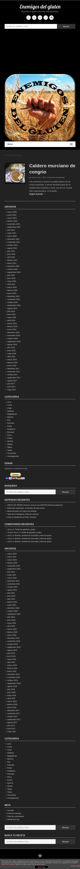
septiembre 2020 (14, 272)
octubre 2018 (12, 338)
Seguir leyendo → (37, 194)
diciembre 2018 (13, 332)
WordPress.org (13, 819)
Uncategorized (13, 456)
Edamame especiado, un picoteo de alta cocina (26, 508)
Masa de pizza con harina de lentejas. (22, 511)
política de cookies (8, 864)
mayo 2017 (11, 390)
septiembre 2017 (14, 378)
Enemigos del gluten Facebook (28, 17)
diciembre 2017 (13, 369)
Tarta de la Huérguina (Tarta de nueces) (23, 514)
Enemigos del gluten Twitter (34, 17)
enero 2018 (11, 366)
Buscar (66, 26)
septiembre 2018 (14, 341)
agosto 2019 (12, 308)
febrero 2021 (12, 260)
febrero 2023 (12, 221)
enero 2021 (11, 263)
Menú (40, 144)
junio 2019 (11, 314)
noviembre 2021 (13, 242)
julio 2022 (11, 230)
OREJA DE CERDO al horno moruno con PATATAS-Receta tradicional (34, 505)
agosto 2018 (12, 344)
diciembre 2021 (13, 239)
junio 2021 (11, 254)
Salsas (10, 444)
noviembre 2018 (13, 335)
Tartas (9, 450)
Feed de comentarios (15, 816)
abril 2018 (11, 357)
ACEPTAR (41, 867)
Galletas (10, 411)
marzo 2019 (12, 323)
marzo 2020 (12, 287)
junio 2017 (11, 387)
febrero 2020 (12, 290)
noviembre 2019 (13, 299)
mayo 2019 (11, 317)
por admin (32, 177)
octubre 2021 (12, 245)
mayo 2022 (11, 233)
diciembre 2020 (13, 266)
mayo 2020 (11, 281)
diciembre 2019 (13, 296)
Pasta (9, 426)
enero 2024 (11, 215)
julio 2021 (11, 251)
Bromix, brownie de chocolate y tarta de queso (33, 535)
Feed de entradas (14, 813)
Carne (9, 405)
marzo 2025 (12, 212)
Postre (10, 438)
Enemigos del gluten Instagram (45, 17)
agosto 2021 (12, 248)
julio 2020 (11, 275)
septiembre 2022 (14, 227)
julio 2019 (11, 311)
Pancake (10, 423)
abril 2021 (11, 257)
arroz (9, 402)
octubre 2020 (12, 269)
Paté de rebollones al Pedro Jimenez (21, 517)
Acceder (10, 810)
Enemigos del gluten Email (51, 17)
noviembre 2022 (13, 224)
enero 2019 (11, 329)
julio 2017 (11, 384)
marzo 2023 (12, 218)
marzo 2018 (12, 360)
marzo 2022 (12, 236)
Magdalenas (12, 414)
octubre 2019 (12, 302)
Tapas (9, 447)
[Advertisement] (40, 52)
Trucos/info (11, 453)
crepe (9, 408)
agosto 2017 (12, 381)
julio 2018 (11, 347)
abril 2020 (11, 284)
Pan (8, 420)
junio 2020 (11, 278)
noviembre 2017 (13, 372)
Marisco (10, 417)
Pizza (9, 435)
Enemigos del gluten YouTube (40, 17)
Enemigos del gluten (40, 6)
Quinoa (10, 441)
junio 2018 (11, 350)
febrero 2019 (12, 326)
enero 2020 (11, 293)
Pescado (10, 432)
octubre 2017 (12, 375)
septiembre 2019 (14, 305)
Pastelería (11, 429)
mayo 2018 (11, 354)
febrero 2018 (12, 363)
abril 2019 (11, 320)
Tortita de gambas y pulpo (25, 529)
